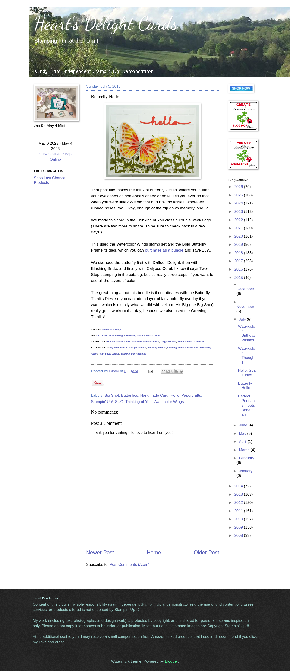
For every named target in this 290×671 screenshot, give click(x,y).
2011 (239, 511)
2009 (239, 527)
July (243, 319)
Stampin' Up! (102, 401)
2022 (239, 220)
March (245, 450)
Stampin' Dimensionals (133, 353)
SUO (119, 401)
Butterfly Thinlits (157, 347)
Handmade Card (154, 395)
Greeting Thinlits (176, 347)
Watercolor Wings (112, 329)
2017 (239, 261)
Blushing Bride (134, 335)
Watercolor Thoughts (246, 355)
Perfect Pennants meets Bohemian (247, 405)
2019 (239, 244)
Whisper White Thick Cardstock (124, 341)
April (243, 441)
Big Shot (114, 347)
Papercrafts (191, 395)
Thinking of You (138, 401)
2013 (239, 494)
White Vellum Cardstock (190, 341)
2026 (239, 187)
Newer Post (100, 553)
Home (154, 553)
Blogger (171, 661)
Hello (174, 395)
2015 (239, 277)
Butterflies (129, 395)
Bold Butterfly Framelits (133, 347)
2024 (239, 203)
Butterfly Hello (245, 385)
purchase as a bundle (164, 250)
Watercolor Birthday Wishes (246, 333)
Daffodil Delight (116, 335)
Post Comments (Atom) (129, 564)
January (245, 471)
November (245, 306)
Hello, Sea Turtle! (246, 372)
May (243, 433)
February (246, 458)
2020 (239, 236)
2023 (239, 211)
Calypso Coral (152, 335)
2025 (239, 195)
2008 (239, 535)
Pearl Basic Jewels (109, 353)
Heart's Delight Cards (106, 23)
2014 (239, 486)
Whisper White (151, 341)
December (245, 289)
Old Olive (101, 335)
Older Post (206, 553)
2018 (239, 253)
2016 (239, 269)
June (243, 425)
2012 (239, 502)
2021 (239, 228)
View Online (49, 154)
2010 (239, 519)
